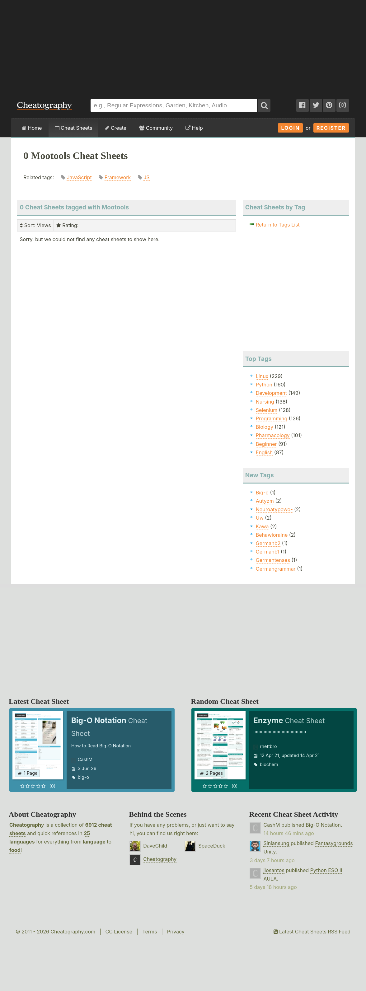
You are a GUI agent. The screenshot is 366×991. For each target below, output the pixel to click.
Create (115, 128)
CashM (85, 759)
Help (194, 128)
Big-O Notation (323, 825)
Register (331, 128)
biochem (269, 764)
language (94, 842)
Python (264, 384)
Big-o (262, 492)
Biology (264, 427)
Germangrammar (276, 569)
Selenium (267, 410)
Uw (260, 518)
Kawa (262, 526)
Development (271, 393)
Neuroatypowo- (274, 509)
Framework (118, 177)
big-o (83, 777)
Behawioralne (272, 535)
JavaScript (79, 177)
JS (146, 177)
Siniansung (276, 843)
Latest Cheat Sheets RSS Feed (312, 931)
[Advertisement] (183, 46)
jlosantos (273, 870)
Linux (262, 376)
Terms (149, 931)
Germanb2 (268, 543)
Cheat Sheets (73, 128)
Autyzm (265, 501)
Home (32, 128)
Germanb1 (267, 552)
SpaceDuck (211, 846)
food (15, 850)
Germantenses (273, 560)
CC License (118, 931)
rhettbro (268, 746)
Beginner (266, 444)
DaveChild (155, 846)
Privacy (176, 931)
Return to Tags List (278, 225)
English (264, 452)
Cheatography (26, 825)
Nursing (265, 402)
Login (290, 128)
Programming (272, 418)
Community (156, 128)
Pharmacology (273, 435)
